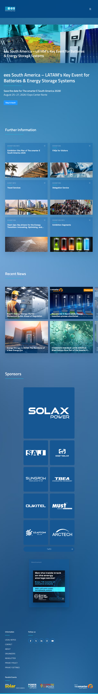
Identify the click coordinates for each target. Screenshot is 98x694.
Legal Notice (10, 639)
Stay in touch (10, 102)
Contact (8, 644)
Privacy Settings (12, 667)
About (7, 648)
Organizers (10, 653)
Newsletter (10, 658)
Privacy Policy (11, 662)
